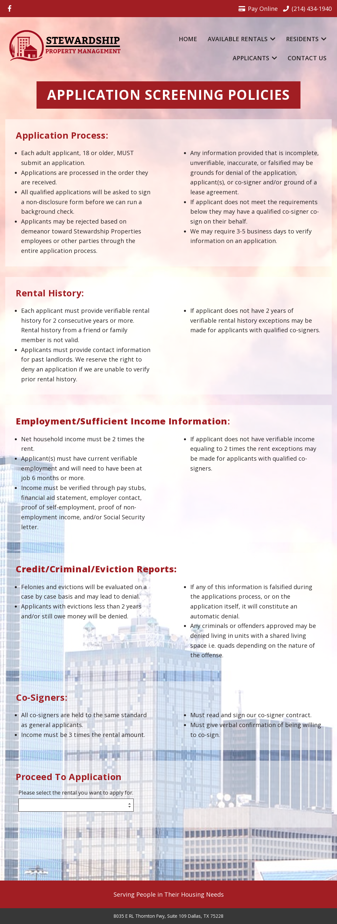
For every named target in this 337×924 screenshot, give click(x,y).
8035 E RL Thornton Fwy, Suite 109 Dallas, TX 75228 (168, 916)
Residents (306, 39)
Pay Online (258, 9)
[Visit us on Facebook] (9, 8)
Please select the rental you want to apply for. (75, 793)
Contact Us (307, 58)
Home (188, 39)
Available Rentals (241, 39)
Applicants (255, 58)
